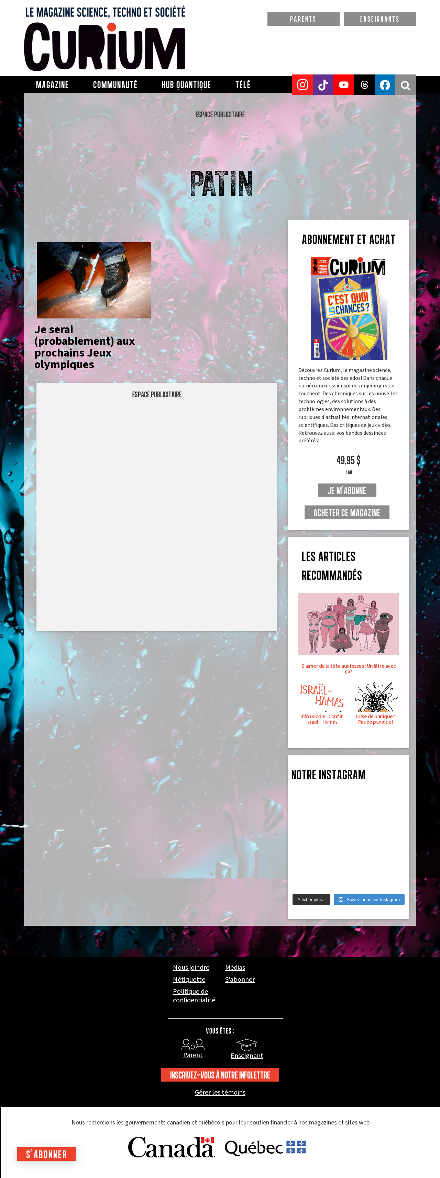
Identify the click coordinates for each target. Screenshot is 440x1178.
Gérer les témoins (220, 1092)
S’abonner (240, 980)
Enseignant (247, 1056)
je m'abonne (347, 490)
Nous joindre (191, 968)
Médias (235, 968)
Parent (193, 1055)
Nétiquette (189, 980)
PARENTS (303, 19)
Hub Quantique (186, 84)
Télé (243, 84)
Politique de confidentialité (194, 996)
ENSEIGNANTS (380, 19)
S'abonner (46, 1154)
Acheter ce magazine (347, 512)
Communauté (115, 84)
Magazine (52, 84)
